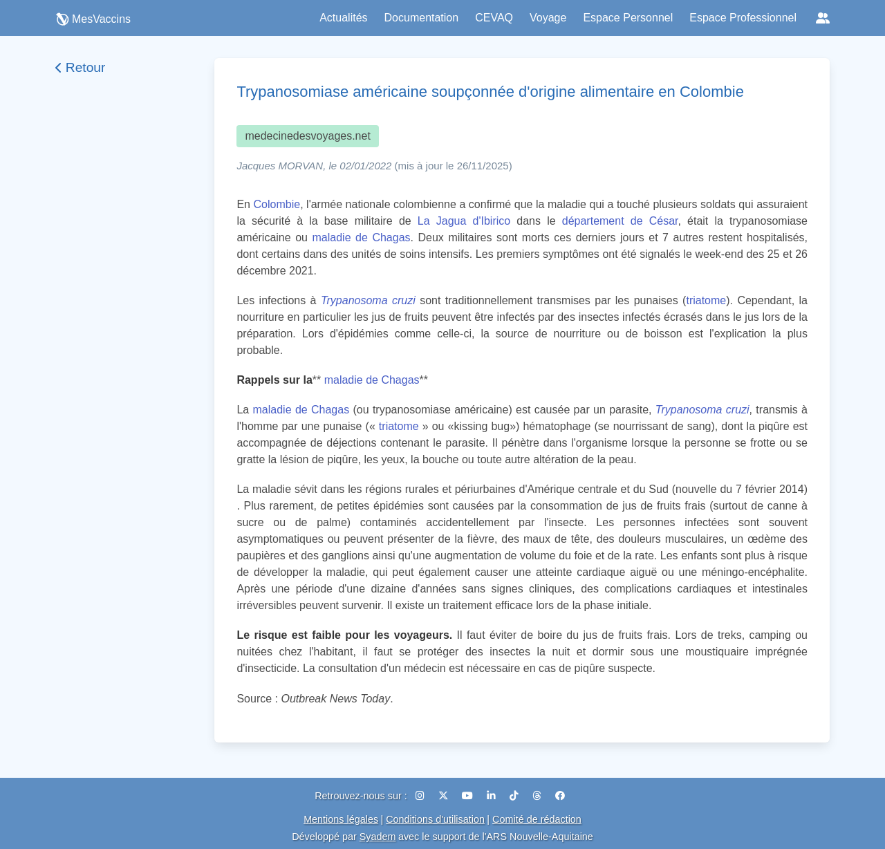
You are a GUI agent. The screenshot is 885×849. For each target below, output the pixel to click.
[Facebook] (560, 795)
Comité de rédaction (536, 819)
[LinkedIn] (492, 795)
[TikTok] (515, 795)
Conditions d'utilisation (435, 819)
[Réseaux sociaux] (823, 18)
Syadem (378, 836)
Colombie (277, 204)
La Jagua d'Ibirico (464, 221)
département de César (620, 221)
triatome (706, 300)
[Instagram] (421, 795)
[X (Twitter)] (444, 795)
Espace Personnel (628, 18)
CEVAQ (494, 18)
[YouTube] (468, 795)
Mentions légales (341, 819)
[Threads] (538, 795)
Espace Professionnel (742, 18)
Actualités (343, 18)
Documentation (421, 18)
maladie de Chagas (362, 237)
